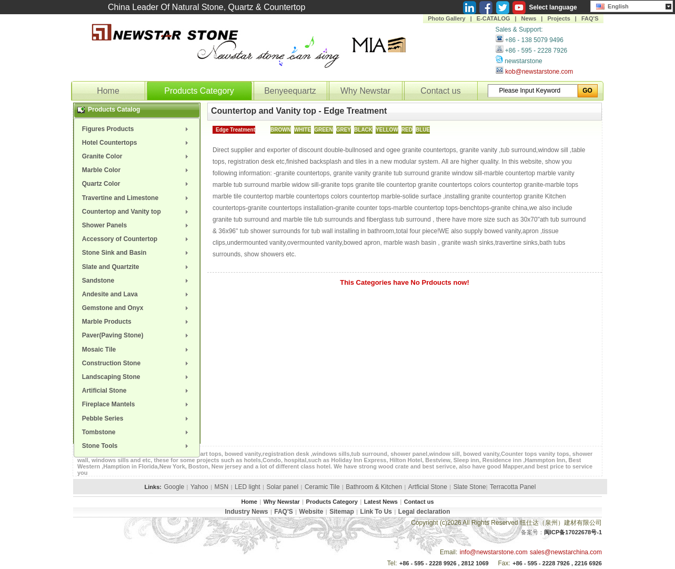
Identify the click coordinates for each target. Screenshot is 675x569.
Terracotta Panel (513, 487)
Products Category (199, 90)
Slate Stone (470, 487)
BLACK (363, 130)
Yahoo (199, 487)
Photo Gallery (447, 18)
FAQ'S (590, 18)
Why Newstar (365, 90)
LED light (247, 487)
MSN (222, 487)
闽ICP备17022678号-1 (573, 532)
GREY (343, 130)
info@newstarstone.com (494, 552)
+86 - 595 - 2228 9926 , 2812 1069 (444, 563)
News (529, 18)
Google (174, 487)
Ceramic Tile (322, 487)
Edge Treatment (235, 130)
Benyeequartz (290, 90)
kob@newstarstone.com (539, 71)
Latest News (381, 501)
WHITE (302, 130)
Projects (558, 18)
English (612, 5)
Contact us (440, 90)
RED (406, 130)
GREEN (323, 130)
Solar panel (282, 487)
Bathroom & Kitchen (374, 487)
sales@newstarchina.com (566, 552)
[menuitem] (137, 129)
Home (108, 90)
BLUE (423, 130)
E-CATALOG (493, 18)
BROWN (280, 130)
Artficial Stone (427, 487)
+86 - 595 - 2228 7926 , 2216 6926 (557, 563)
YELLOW (387, 130)
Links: (153, 487)
